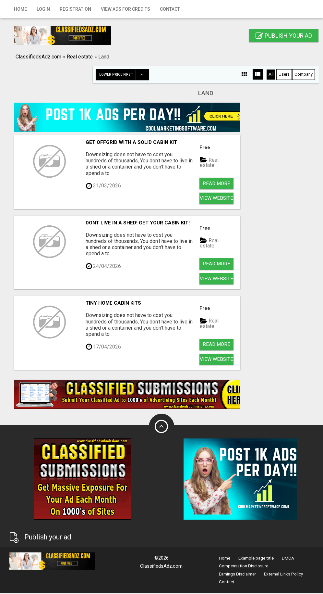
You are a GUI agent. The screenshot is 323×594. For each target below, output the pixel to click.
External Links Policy (283, 578)
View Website (216, 199)
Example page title (256, 562)
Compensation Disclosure (243, 570)
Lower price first (124, 75)
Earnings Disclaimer (237, 578)
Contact (170, 9)
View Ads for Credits (125, 9)
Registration (75, 9)
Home (20, 9)
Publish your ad (284, 35)
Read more (216, 184)
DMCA (288, 562)
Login (43, 9)
